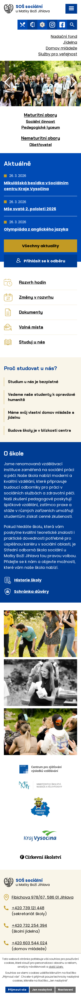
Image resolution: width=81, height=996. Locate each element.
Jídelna (70, 42)
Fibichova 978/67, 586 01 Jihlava (42, 897)
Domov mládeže (61, 48)
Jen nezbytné (42, 989)
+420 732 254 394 (29, 925)
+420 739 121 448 (28, 908)
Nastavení (65, 989)
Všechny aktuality (40, 246)
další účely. (56, 967)
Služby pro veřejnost (57, 54)
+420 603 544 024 (29, 943)
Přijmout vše (17, 989)
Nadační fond (64, 36)
